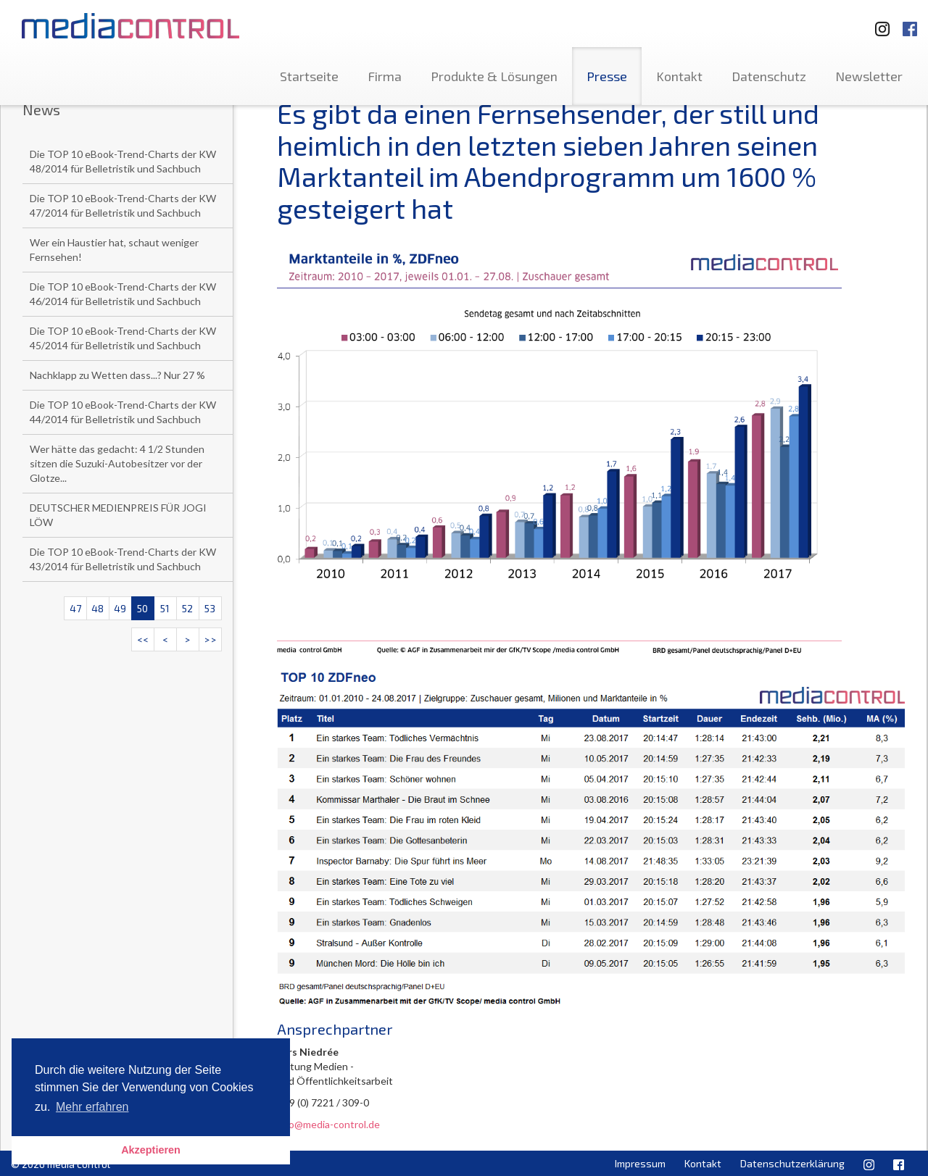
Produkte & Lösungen (494, 76)
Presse (607, 76)
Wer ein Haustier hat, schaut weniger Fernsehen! (114, 249)
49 (120, 608)
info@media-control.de (328, 1124)
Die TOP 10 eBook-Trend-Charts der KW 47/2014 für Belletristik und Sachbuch (123, 205)
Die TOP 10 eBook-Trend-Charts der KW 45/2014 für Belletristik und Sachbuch (123, 338)
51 (165, 608)
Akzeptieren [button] (151, 1150)
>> (210, 639)
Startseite (309, 76)
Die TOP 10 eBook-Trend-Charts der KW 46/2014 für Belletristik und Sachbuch (123, 293)
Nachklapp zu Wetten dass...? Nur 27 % (117, 375)
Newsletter (869, 76)
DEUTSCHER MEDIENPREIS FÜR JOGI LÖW (118, 514)
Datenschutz (769, 76)
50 (142, 608)
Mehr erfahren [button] (92, 1107)
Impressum (640, 1163)
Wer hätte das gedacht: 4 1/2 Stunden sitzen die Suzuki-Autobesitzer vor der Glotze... (117, 463)
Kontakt (679, 76)
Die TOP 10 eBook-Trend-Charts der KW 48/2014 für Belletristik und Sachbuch (123, 161)
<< (143, 639)
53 (209, 608)
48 (97, 608)
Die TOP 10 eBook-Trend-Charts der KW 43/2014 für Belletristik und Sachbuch (123, 559)
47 (75, 608)
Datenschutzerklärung (792, 1163)
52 (187, 608)
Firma (385, 76)
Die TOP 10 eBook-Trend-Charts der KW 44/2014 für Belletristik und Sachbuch (123, 412)
